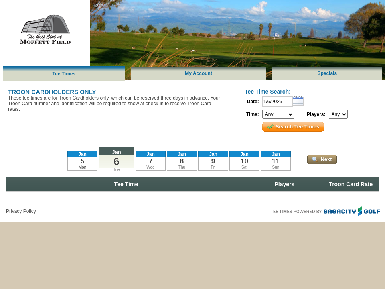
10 (244, 161)
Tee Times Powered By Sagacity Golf (325, 210)
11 (276, 161)
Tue (116, 169)
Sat (244, 167)
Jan (116, 152)
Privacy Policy (21, 211)
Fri (213, 167)
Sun (276, 167)
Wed (150, 167)
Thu (181, 167)
